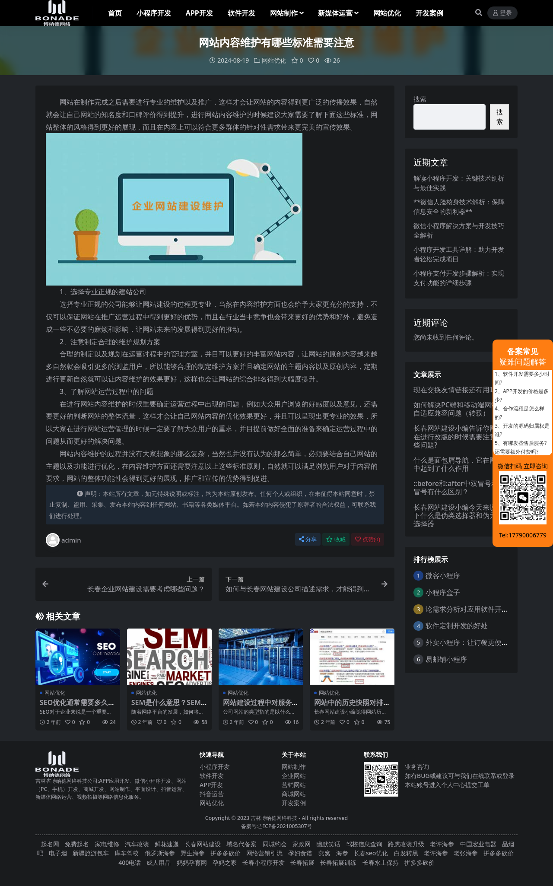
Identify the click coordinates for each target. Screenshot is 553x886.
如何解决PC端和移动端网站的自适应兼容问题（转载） (459, 409)
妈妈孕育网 (192, 862)
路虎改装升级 (406, 844)
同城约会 (275, 844)
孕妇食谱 (300, 853)
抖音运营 (212, 794)
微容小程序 (443, 575)
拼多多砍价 (225, 853)
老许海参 (442, 844)
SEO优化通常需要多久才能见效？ (77, 706)
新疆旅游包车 (91, 853)
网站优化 (274, 60)
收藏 (336, 539)
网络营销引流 (264, 853)
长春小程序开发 (263, 862)
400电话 (129, 862)
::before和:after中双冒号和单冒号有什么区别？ (459, 487)
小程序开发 (215, 766)
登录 (502, 13)
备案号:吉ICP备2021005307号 (276, 825)
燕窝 (324, 853)
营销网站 (294, 785)
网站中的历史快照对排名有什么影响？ (348, 706)
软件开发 (212, 776)
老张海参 (466, 853)
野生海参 (193, 853)
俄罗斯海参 (160, 853)
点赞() (367, 539)
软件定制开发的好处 (457, 625)
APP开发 (211, 785)
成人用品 (158, 862)
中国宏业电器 (478, 844)
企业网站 (294, 776)
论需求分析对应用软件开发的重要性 (481, 608)
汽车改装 (137, 844)
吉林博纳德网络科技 (274, 818)
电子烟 (58, 853)
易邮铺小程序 (446, 659)
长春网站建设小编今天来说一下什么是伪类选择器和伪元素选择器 (458, 515)
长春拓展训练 (338, 862)
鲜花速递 (167, 844)
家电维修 (107, 844)
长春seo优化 (371, 853)
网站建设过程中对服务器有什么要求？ (257, 706)
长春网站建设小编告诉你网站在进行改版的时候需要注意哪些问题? (458, 436)
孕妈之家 (225, 862)
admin (63, 540)
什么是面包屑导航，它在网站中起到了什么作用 (458, 464)
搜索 (419, 99)
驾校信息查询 (364, 844)
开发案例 (294, 803)
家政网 (301, 844)
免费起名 (77, 844)
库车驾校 (126, 853)
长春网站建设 (202, 844)
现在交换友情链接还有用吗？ (458, 389)
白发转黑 (406, 853)
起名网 (50, 844)
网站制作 (294, 766)
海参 (342, 853)
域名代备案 (241, 844)
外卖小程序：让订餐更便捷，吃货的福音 (488, 642)
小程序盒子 (443, 592)
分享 (308, 539)
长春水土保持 (380, 862)
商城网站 (294, 794)
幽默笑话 (328, 844)
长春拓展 (302, 862)
